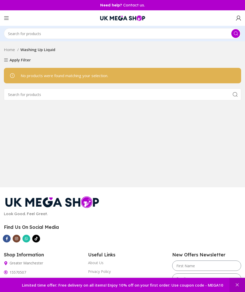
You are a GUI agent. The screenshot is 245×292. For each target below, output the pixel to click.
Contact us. (122, 5)
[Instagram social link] (16, 238)
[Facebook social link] (7, 238)
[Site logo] (122, 17)
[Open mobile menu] (6, 18)
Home (10, 49)
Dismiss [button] (237, 285)
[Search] (122, 33)
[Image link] (52, 201)
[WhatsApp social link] (26, 238)
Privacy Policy (99, 271)
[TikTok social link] (36, 238)
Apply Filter (20, 60)
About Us (96, 262)
